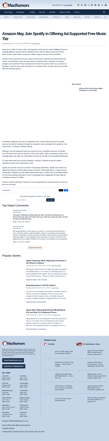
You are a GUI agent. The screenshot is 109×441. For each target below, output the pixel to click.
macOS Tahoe (98, 17)
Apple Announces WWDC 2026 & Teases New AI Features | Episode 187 (95, 352)
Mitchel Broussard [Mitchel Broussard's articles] (7, 390)
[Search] (105, 12)
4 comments (6, 190)
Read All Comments (35, 247)
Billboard (57, 49)
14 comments (42, 329)
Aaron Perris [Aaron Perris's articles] (23, 412)
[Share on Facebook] (66, 190)
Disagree (27, 221)
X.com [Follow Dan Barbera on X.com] (8, 408)
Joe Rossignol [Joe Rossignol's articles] (24, 383)
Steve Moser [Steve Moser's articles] (5, 412)
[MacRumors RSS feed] (102, 5)
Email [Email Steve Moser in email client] (3, 416)
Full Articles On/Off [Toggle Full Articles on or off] (18, 431)
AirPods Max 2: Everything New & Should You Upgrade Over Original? (63, 387)
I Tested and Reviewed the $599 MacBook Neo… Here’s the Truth (64, 376)
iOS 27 (6, 17)
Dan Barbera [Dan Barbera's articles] (5, 405)
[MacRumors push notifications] (99, 5)
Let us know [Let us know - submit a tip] (68, 5)
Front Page (8, 12)
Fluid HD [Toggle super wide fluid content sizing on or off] (30, 431)
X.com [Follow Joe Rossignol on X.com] (25, 386)
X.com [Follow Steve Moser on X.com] (8, 416)
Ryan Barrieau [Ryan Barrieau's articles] (24, 405)
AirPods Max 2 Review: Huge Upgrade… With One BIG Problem (64, 364)
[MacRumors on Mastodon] (92, 5)
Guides (32, 12)
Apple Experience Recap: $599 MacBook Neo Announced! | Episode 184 (95, 387)
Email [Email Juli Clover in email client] (3, 386)
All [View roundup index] (105, 17)
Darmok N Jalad (18, 226)
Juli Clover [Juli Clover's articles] (5, 383)
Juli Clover (36, 43)
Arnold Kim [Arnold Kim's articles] (5, 376)
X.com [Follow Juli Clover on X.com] (8, 386)
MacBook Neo (43, 17)
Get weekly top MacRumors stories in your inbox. (35, 196)
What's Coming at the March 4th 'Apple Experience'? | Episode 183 (96, 399)
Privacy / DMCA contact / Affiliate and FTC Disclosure (16, 425)
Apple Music (8, 156)
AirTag (67, 17)
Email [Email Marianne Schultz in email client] (21, 401)
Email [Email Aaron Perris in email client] (21, 416)
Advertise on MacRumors (14, 366)
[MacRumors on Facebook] (85, 5)
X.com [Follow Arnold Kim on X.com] (8, 379)
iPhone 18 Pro (17, 17)
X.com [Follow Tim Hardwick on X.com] (25, 394)
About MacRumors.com (13, 360)
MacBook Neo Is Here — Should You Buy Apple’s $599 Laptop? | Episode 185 (96, 376)
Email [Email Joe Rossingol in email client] (21, 386)
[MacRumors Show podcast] (78, 5)
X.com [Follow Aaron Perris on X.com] (25, 416)
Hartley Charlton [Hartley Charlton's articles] (7, 397)
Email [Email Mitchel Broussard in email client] (3, 394)
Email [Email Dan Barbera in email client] (3, 408)
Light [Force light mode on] (39, 431)
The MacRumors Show (91, 344)
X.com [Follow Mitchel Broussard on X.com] (8, 394)
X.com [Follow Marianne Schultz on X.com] (25, 401)
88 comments (42, 302)
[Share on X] (61, 190)
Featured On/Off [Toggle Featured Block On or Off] (7, 431)
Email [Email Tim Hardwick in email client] (21, 394)
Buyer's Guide (65, 12)
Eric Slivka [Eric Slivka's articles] (23, 376)
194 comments (42, 280)
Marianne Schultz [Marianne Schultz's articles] (25, 397)
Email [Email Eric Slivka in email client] (21, 379)
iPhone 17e (56, 17)
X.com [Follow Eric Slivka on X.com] (25, 379)
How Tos (42, 12)
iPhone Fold (31, 17)
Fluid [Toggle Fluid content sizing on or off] (26, 431)
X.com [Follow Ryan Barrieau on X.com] (25, 408)
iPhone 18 (77, 17)
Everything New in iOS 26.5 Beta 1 (41, 285)
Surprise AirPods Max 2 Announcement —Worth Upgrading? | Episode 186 (95, 364)
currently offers (7, 52)
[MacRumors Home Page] (15, 5)
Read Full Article (31, 280)
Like (23, 221)
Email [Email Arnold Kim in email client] (3, 379)
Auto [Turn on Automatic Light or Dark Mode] (36, 431)
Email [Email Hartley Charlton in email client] (3, 401)
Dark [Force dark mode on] (43, 431)
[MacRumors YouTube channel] (95, 5)
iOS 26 (87, 17)
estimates (37, 175)
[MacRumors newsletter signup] (106, 5)
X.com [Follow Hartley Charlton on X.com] (8, 401)
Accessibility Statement (8, 428)
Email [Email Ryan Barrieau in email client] (21, 408)
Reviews (52, 12)
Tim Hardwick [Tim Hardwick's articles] (24, 390)
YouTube (51, 344)
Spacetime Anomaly (19, 210)
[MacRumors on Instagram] (82, 5)
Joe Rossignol (56, 265)
